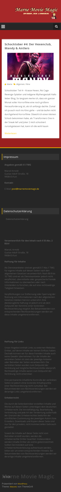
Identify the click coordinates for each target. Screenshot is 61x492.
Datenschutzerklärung (17, 219)
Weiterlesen (11, 133)
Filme (28, 84)
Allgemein (20, 84)
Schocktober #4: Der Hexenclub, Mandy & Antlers (28, 46)
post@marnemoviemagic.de (25, 188)
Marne (9, 84)
